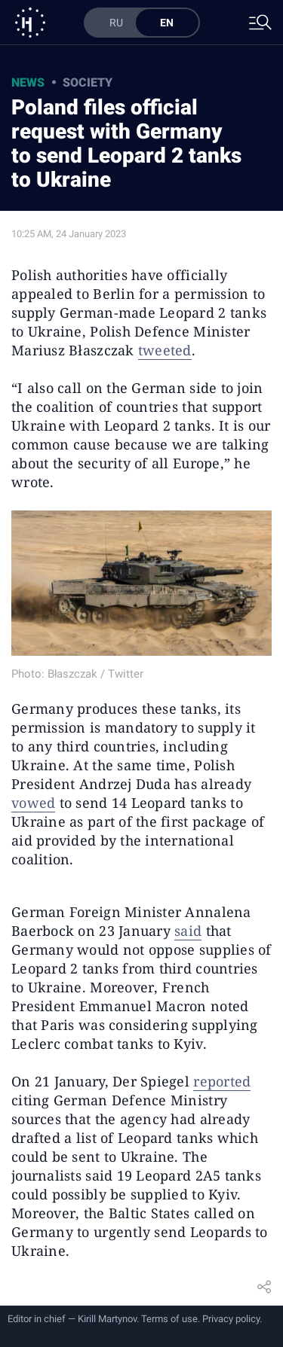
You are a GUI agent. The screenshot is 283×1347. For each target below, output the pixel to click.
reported (222, 1081)
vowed (33, 803)
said (187, 931)
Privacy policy (231, 1318)
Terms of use (169, 1318)
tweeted (165, 350)
